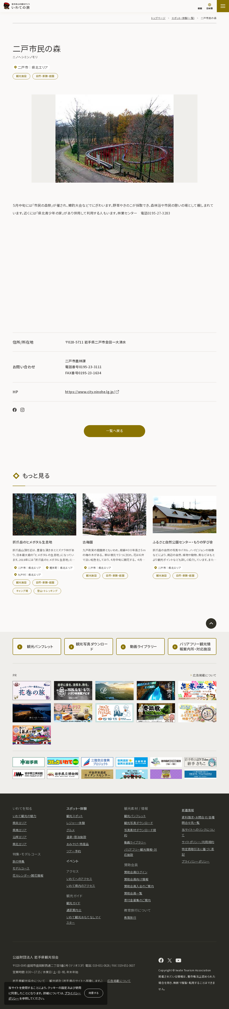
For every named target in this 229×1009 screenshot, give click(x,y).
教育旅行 (130, 917)
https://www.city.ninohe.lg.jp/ (92, 391)
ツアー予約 (73, 851)
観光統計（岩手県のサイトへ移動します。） (76, 981)
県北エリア (20, 844)
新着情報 (188, 810)
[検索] (199, 6)
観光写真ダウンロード (138, 823)
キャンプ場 (22, 590)
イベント (72, 860)
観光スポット (74, 816)
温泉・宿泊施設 (76, 837)
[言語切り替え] (209, 6)
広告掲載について (204, 675)
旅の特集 (19, 861)
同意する (94, 993)
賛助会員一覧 (133, 893)
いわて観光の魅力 (24, 816)
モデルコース (21, 868)
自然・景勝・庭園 (45, 76)
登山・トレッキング (47, 590)
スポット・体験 (76, 808)
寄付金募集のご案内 (137, 900)
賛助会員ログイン (135, 872)
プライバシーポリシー (196, 861)
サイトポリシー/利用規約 (198, 842)
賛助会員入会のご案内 (139, 886)
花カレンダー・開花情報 (28, 875)
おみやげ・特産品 (77, 844)
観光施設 (21, 76)
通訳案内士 (74, 910)
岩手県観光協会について (29, 981)
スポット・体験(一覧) (183, 18)
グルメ (70, 830)
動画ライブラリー (135, 842)
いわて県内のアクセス (80, 886)
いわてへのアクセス (79, 878)
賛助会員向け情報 (136, 879)
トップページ (158, 18)
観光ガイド (73, 903)
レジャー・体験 (75, 823)
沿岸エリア (20, 837)
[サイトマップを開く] (223, 6)
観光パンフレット (135, 816)
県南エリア (20, 830)
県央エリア (20, 823)
